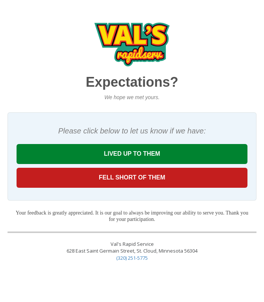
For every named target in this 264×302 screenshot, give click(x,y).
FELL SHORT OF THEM (132, 177)
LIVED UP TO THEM (131, 153)
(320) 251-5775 (132, 257)
